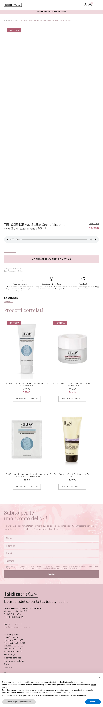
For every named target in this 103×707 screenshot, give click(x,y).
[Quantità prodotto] (10, 249)
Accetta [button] (93, 702)
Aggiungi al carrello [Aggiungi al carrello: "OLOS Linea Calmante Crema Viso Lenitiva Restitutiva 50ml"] (72, 398)
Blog (6, 664)
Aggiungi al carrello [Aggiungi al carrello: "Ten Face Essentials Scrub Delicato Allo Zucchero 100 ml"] (72, 486)
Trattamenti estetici (14, 661)
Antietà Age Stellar (15, 271)
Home (6, 20)
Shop (6, 673)
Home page (9, 654)
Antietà (16, 20)
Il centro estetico (12, 657)
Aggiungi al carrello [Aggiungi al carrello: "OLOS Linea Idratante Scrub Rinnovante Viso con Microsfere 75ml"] (27, 398)
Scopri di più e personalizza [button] (18, 702)
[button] (99, 678)
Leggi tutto (8, 302)
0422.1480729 (15, 624)
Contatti (8, 667)
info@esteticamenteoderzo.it (17, 627)
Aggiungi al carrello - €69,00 (51, 259)
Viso (10, 20)
